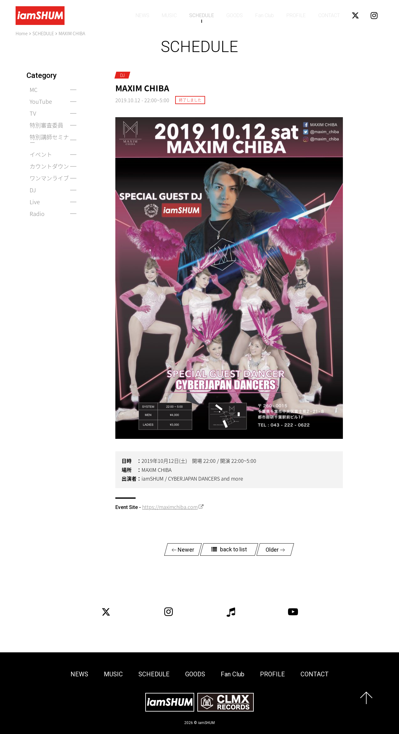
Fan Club (264, 15)
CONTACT (329, 15)
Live (35, 202)
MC (33, 89)
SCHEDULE (201, 15)
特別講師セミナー (49, 140)
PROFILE (296, 15)
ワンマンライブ (49, 178)
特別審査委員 (46, 125)
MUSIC (169, 15)
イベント (41, 154)
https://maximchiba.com (170, 507)
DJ (33, 190)
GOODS (234, 15)
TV (33, 113)
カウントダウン (49, 166)
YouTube (41, 101)
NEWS (142, 15)
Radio (37, 213)
